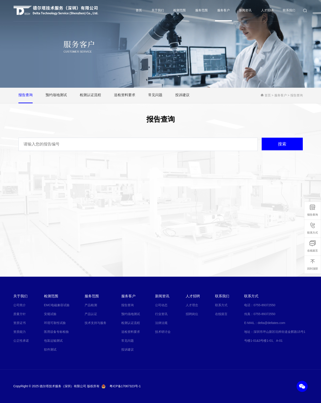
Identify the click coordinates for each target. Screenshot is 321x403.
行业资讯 (161, 314)
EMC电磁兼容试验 (57, 305)
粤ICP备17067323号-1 (125, 386)
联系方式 (221, 305)
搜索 (280, 144)
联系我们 (289, 10)
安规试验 (50, 314)
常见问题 (127, 340)
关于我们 (158, 10)
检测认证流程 (130, 323)
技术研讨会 (163, 332)
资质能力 (19, 332)
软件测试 (50, 349)
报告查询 (296, 95)
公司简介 (19, 305)
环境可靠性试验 (55, 323)
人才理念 (192, 305)
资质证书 (19, 323)
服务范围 (201, 10)
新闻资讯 (245, 10)
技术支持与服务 (95, 323)
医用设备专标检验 (56, 332)
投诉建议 (127, 349)
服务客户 (223, 10)
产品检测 (91, 305)
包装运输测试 (53, 340)
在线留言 (221, 314)
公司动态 (161, 305)
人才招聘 (267, 10)
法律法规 (161, 323)
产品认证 (91, 314)
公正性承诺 (21, 340)
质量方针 (19, 314)
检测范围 (180, 10)
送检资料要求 (130, 332)
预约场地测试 (130, 314)
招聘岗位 (192, 314)
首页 (139, 10)
